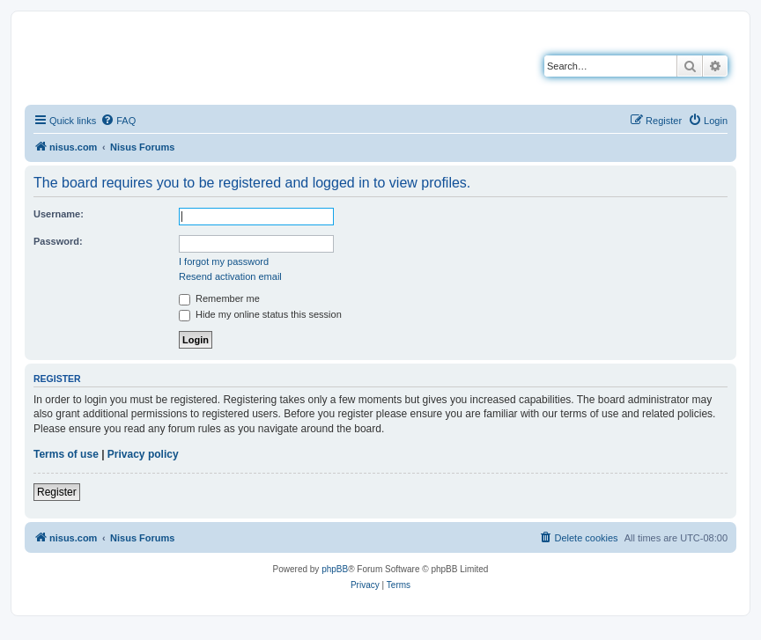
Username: (58, 214)
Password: (58, 241)
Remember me (219, 298)
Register (57, 492)
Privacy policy (143, 454)
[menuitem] (118, 120)
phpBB (334, 569)
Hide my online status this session (260, 314)
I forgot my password (224, 261)
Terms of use (66, 454)
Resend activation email (230, 276)
